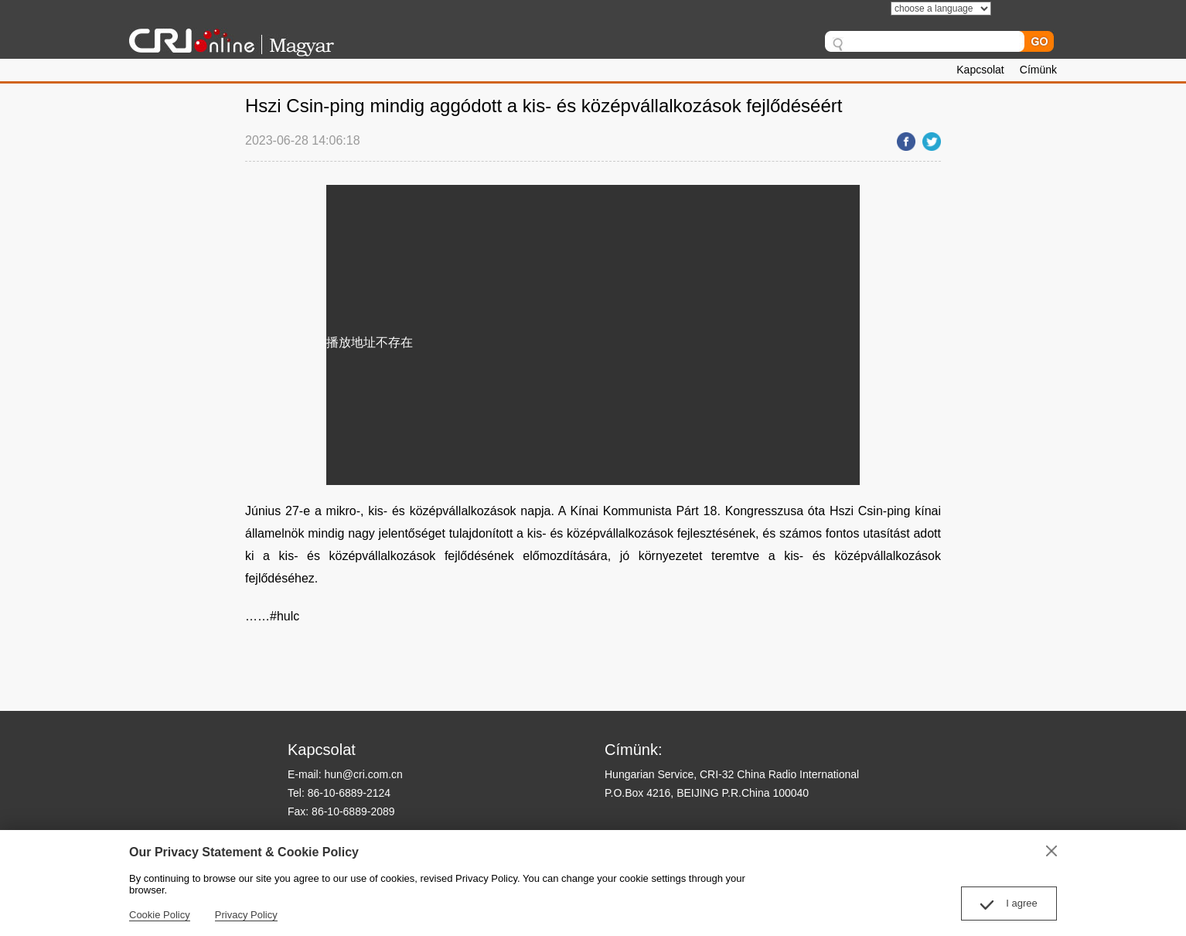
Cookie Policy (159, 915)
